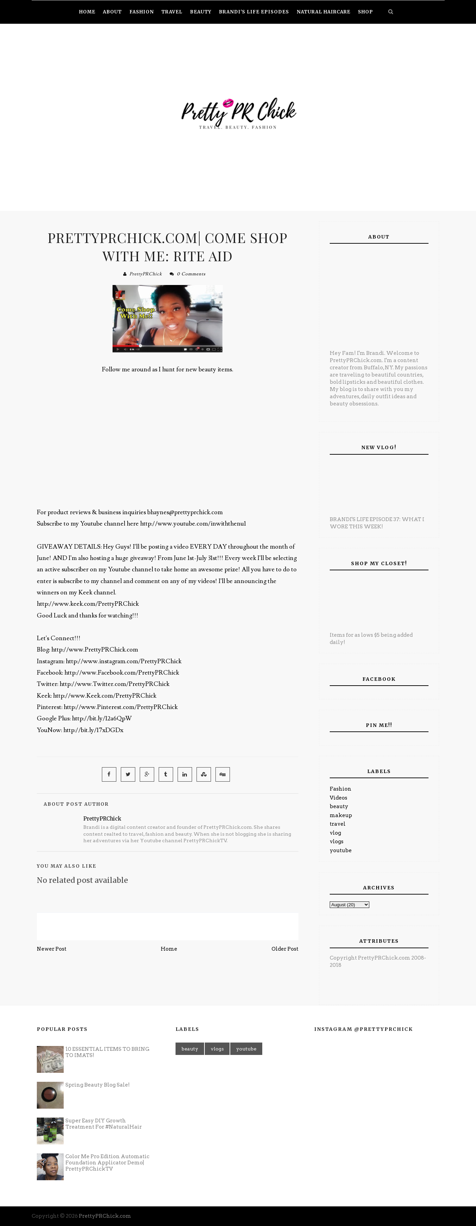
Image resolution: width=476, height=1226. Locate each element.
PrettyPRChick (145, 274)
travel (338, 824)
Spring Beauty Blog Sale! (97, 1085)
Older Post (285, 949)
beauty (339, 806)
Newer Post (51, 949)
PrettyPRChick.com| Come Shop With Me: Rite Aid (167, 246)
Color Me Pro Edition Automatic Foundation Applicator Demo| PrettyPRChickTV (107, 1162)
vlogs (336, 841)
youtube (341, 850)
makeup (341, 815)
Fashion (340, 789)
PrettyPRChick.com (105, 1216)
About (112, 12)
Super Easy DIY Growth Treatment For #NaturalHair (103, 1124)
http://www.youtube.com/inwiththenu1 (193, 524)
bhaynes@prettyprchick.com (185, 512)
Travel (171, 12)
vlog (335, 833)
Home (169, 949)
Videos (338, 798)
